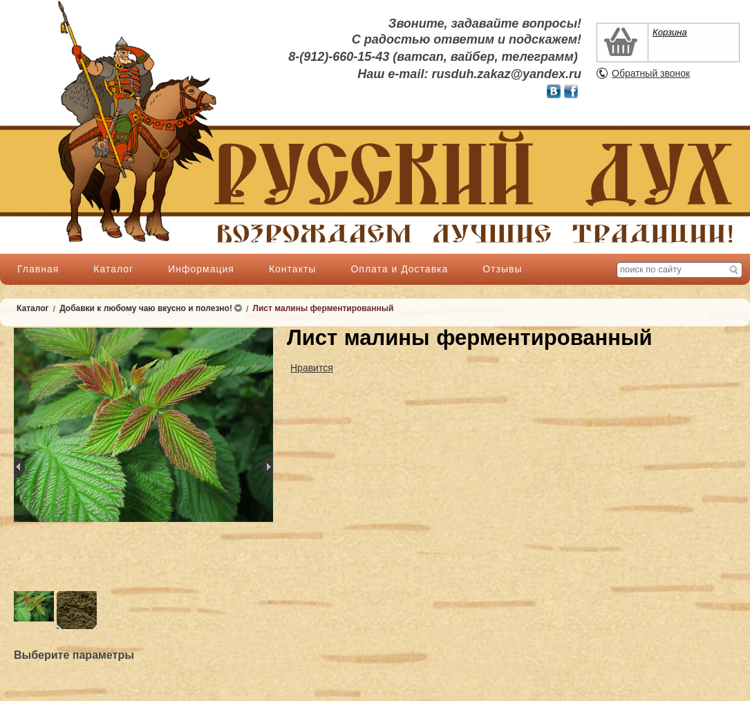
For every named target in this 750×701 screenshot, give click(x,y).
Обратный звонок (651, 73)
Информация (201, 268)
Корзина (670, 32)
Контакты (292, 268)
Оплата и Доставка (399, 268)
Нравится (311, 367)
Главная (38, 268)
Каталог (113, 268)
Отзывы (502, 268)
